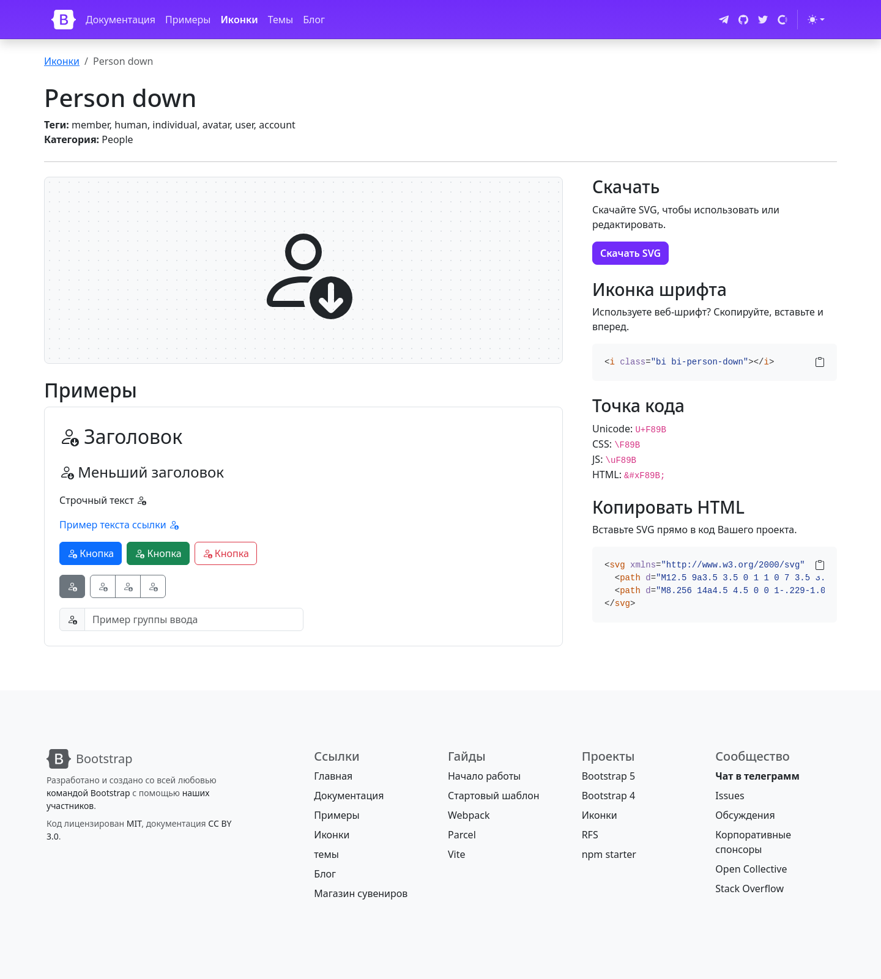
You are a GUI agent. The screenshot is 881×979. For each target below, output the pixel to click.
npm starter (609, 854)
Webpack (468, 815)
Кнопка (90, 553)
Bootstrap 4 (608, 795)
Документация (120, 19)
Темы (281, 19)
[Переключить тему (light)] (816, 19)
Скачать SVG (630, 253)
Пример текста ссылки (119, 524)
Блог (314, 19)
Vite (457, 854)
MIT (134, 823)
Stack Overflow (749, 888)
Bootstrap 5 (608, 776)
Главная (333, 776)
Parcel (462, 834)
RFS (590, 834)
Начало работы (484, 776)
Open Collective (751, 869)
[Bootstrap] (63, 19)
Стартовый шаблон (494, 795)
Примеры (187, 19)
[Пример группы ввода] (193, 619)
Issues (729, 795)
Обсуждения (745, 815)
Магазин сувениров (360, 893)
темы (326, 854)
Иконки (239, 19)
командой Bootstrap (88, 793)
